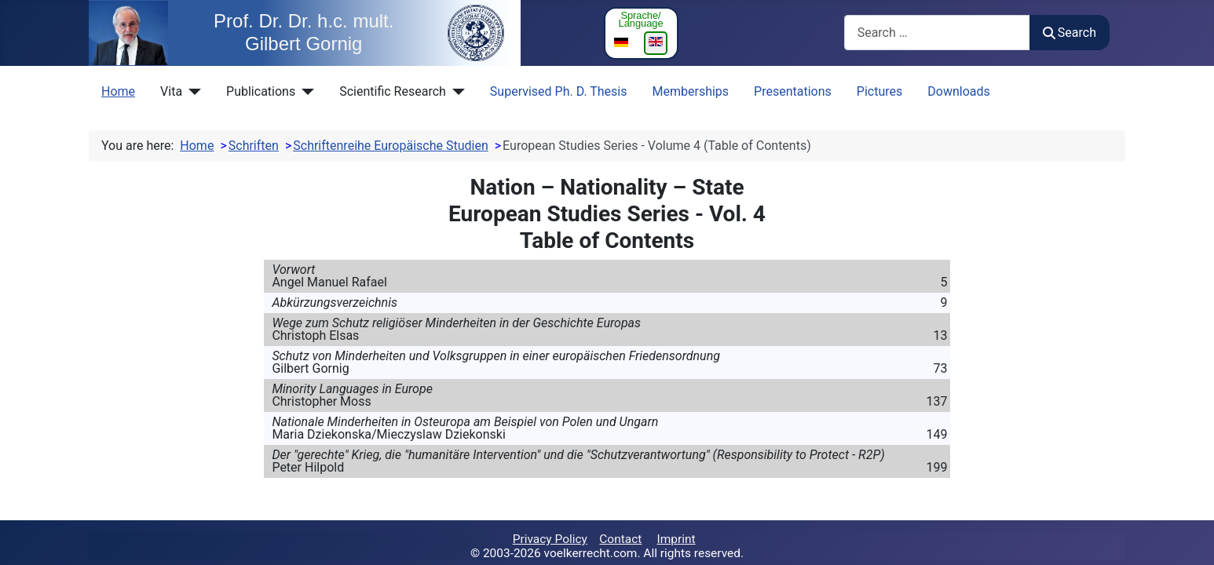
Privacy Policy (550, 539)
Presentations (793, 91)
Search (1069, 32)
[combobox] (937, 32)
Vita (171, 91)
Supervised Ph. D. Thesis (558, 91)
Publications (260, 91)
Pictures (879, 91)
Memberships (691, 91)
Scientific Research (392, 91)
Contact (620, 539)
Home (118, 91)
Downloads (958, 91)
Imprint (676, 539)
